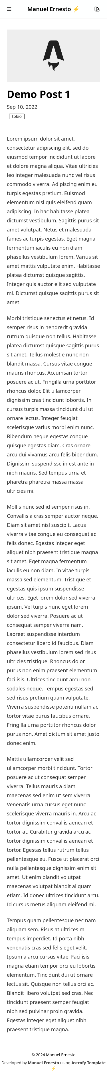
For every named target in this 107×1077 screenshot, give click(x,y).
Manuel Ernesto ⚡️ (53, 9)
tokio (17, 116)
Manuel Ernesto (43, 1062)
